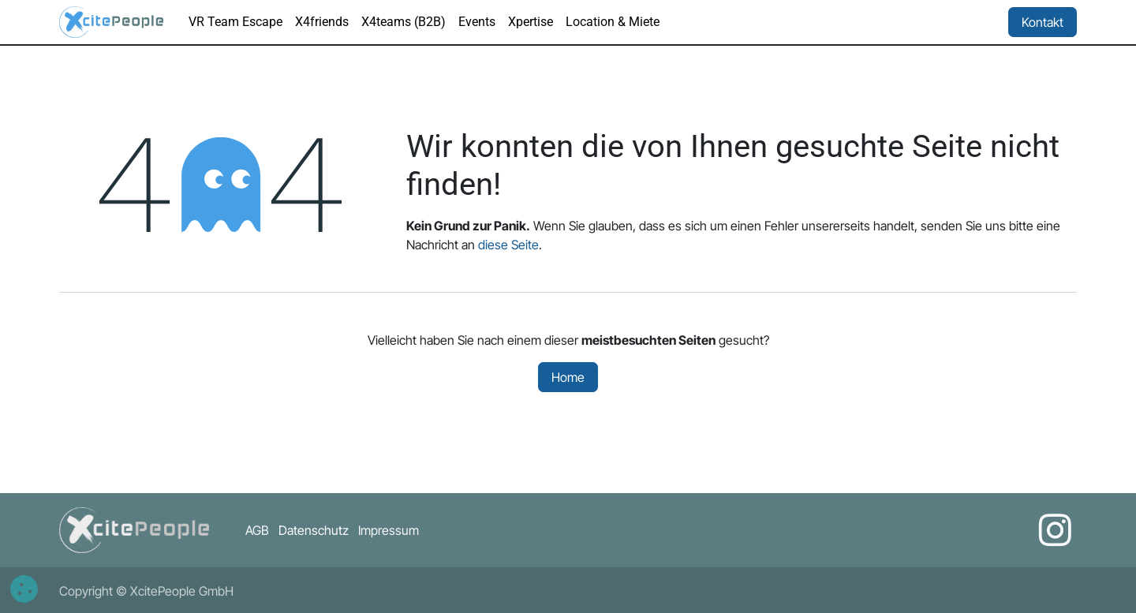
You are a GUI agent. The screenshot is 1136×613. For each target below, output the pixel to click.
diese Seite (508, 244)
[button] (24, 589)
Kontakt (1042, 22)
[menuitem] (235, 22)
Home (568, 377)
